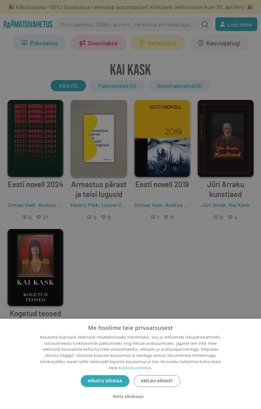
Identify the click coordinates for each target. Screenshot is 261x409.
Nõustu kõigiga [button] (105, 381)
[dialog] (130, 364)
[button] (130, 397)
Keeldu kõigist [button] (157, 381)
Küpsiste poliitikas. (135, 368)
